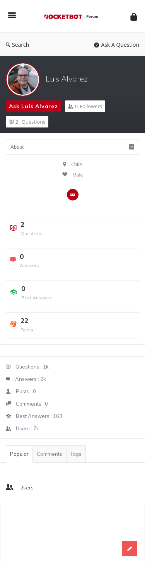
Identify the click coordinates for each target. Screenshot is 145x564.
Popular (19, 454)
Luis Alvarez (67, 78)
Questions (27, 121)
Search (17, 44)
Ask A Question (116, 44)
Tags (76, 454)
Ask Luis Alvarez (33, 106)
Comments (49, 454)
